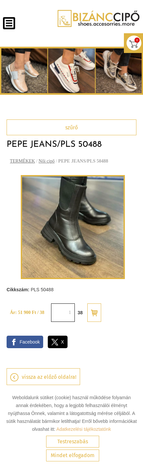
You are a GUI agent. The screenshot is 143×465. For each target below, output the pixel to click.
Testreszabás (72, 441)
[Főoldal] (98, 18)
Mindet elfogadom (73, 455)
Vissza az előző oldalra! (49, 377)
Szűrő (71, 127)
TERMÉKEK (22, 161)
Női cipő (47, 161)
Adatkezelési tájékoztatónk (83, 429)
